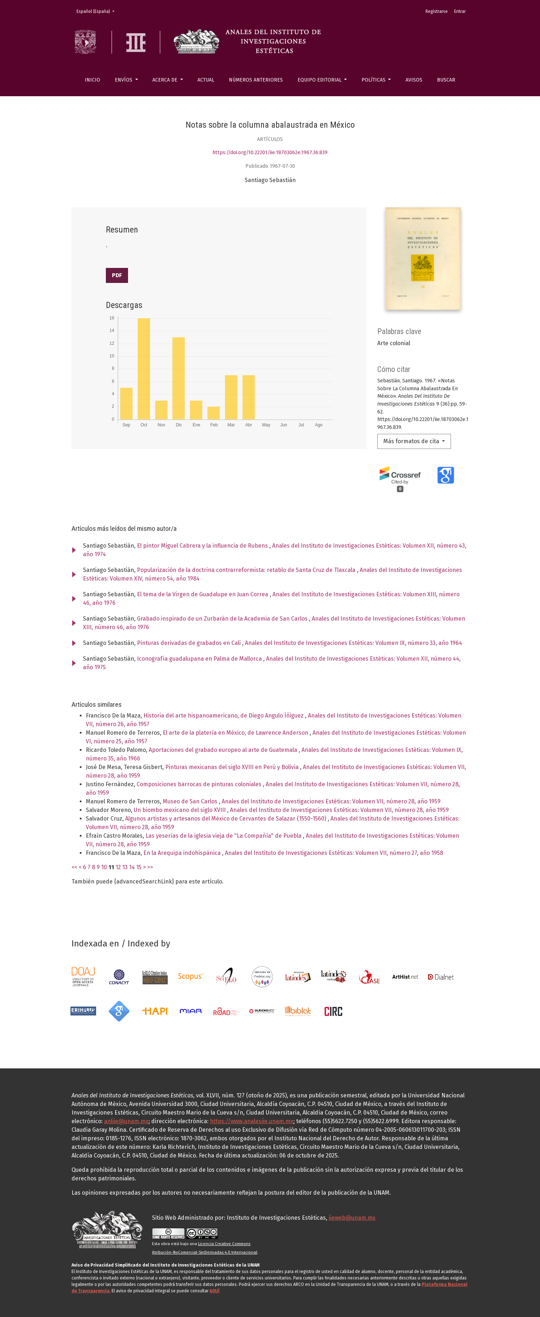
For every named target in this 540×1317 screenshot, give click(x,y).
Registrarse (437, 11)
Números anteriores (256, 80)
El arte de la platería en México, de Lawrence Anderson (236, 732)
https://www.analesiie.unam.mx (251, 1121)
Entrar (460, 11)
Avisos (414, 80)
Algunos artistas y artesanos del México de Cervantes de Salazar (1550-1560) (226, 818)
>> (150, 867)
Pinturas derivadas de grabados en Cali (189, 643)
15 (139, 867)
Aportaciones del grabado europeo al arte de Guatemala (224, 749)
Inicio (92, 80)
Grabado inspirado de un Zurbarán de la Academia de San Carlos (223, 618)
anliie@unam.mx (126, 1121)
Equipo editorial (320, 80)
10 (104, 867)
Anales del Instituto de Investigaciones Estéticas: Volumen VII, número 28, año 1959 (331, 801)
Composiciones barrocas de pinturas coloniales (200, 784)
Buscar (446, 80)
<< (74, 867)
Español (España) (97, 11)
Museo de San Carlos (191, 801)
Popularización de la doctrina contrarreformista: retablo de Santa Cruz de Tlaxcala (247, 570)
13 (125, 867)
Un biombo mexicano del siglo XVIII (180, 810)
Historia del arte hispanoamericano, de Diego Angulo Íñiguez (224, 715)
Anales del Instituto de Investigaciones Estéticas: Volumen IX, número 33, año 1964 (353, 643)
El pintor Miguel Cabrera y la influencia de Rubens (203, 545)
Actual (205, 80)
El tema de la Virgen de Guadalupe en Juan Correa (203, 594)
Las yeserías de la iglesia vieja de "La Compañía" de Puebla (224, 835)
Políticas (374, 80)
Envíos (124, 80)
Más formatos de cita (412, 441)
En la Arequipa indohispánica (182, 853)
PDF (117, 275)
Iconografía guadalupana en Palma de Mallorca (200, 658)
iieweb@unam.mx (352, 1217)
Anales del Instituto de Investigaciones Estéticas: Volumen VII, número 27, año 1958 (334, 853)
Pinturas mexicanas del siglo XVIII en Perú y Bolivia (232, 767)
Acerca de (165, 80)
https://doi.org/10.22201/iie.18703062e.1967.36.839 (270, 153)
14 (132, 867)
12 (118, 867)
